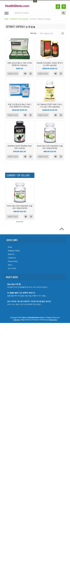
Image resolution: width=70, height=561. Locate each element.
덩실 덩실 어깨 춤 (14, 284)
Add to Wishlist (25, 73)
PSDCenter (52, 320)
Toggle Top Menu (35, 1)
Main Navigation (6, 13)
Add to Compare (30, 73)
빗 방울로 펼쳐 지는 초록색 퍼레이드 (21, 293)
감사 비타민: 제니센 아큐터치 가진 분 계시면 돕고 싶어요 (29, 301)
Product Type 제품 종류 (19, 19)
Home (6, 19)
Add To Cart (12, 73)
